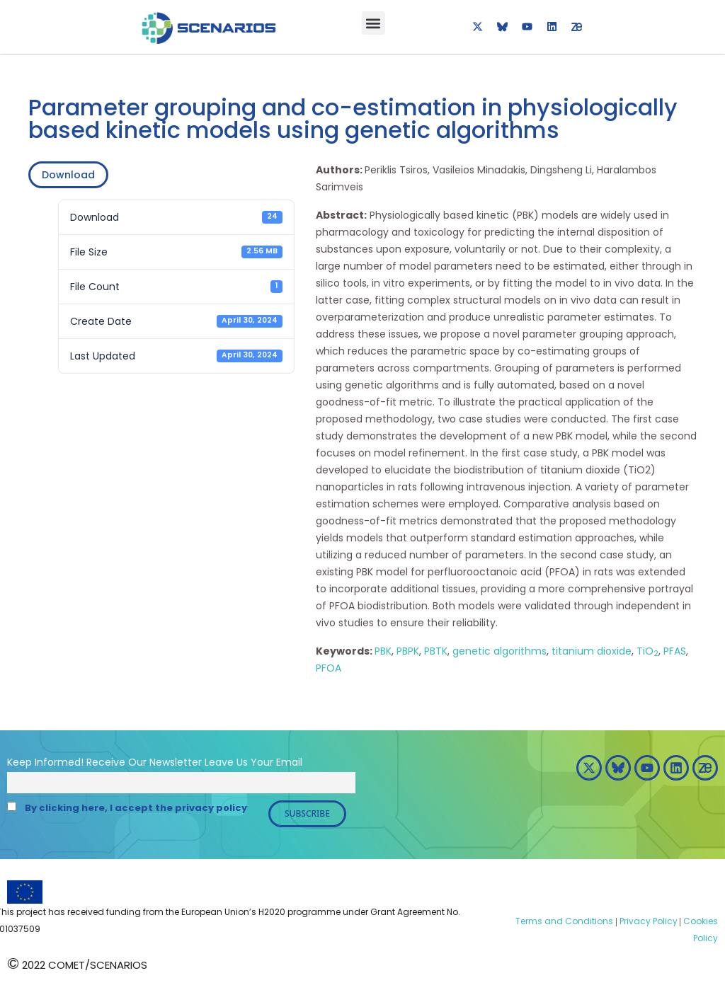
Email (289, 762)
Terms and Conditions (564, 921)
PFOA (328, 668)
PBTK (435, 651)
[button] (373, 23)
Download (68, 175)
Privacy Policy (647, 921)
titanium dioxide (592, 651)
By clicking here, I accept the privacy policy (136, 808)
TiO (647, 651)
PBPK (407, 651)
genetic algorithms (499, 651)
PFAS (674, 651)
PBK (383, 651)
